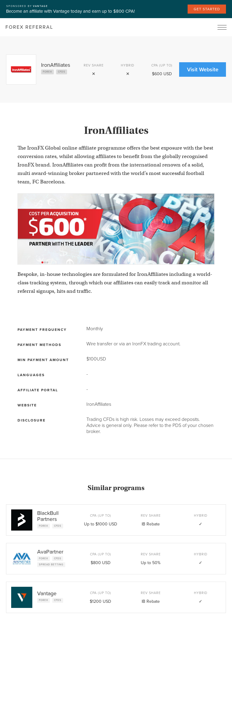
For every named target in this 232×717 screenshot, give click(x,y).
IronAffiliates (98, 404)
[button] (222, 27)
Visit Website (202, 69)
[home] (29, 27)
